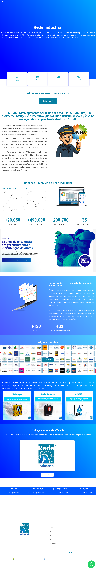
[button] (48, 101)
